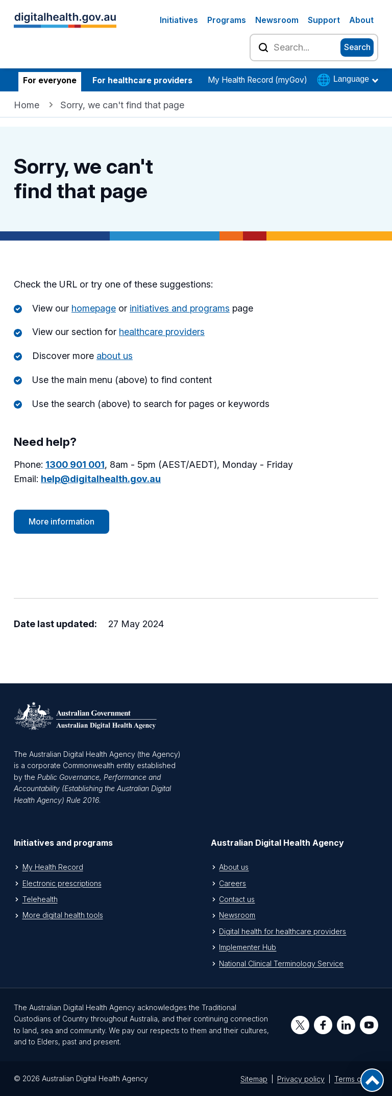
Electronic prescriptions (62, 883)
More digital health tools (62, 915)
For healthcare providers (142, 80)
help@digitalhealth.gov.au (101, 478)
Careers (232, 883)
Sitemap (253, 1079)
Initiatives (179, 20)
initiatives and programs (180, 308)
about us (114, 355)
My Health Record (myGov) (257, 80)
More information (61, 522)
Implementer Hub (247, 947)
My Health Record (52, 867)
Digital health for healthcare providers (282, 931)
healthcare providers (162, 331)
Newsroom (277, 20)
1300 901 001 (75, 464)
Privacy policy (301, 1079)
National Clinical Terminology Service (281, 963)
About (361, 20)
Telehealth (40, 899)
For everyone (50, 80)
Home (26, 105)
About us (234, 867)
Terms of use (356, 1079)
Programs (226, 20)
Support (324, 20)
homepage (93, 308)
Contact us (237, 899)
